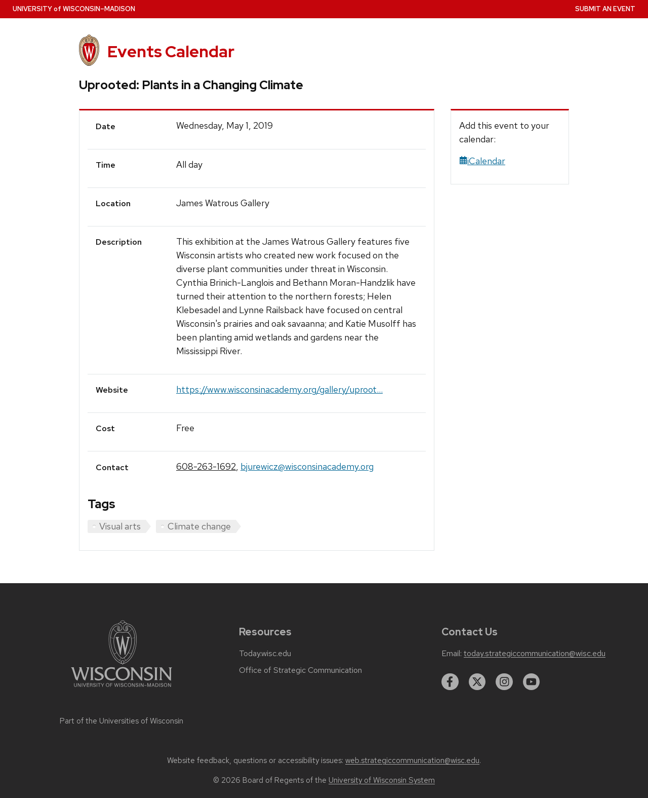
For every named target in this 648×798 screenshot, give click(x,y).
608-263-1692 (206, 466)
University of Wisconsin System (382, 780)
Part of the (121, 721)
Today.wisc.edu (265, 654)
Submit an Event (605, 9)
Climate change (199, 526)
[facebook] (450, 682)
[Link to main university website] (121, 688)
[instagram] (504, 682)
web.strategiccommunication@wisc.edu (412, 760)
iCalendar (482, 161)
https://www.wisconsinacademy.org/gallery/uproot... (279, 389)
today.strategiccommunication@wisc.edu (534, 654)
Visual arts (120, 526)
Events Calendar (170, 51)
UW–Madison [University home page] (74, 9)
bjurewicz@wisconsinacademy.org (307, 466)
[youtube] (531, 682)
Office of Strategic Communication (300, 670)
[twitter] (477, 682)
